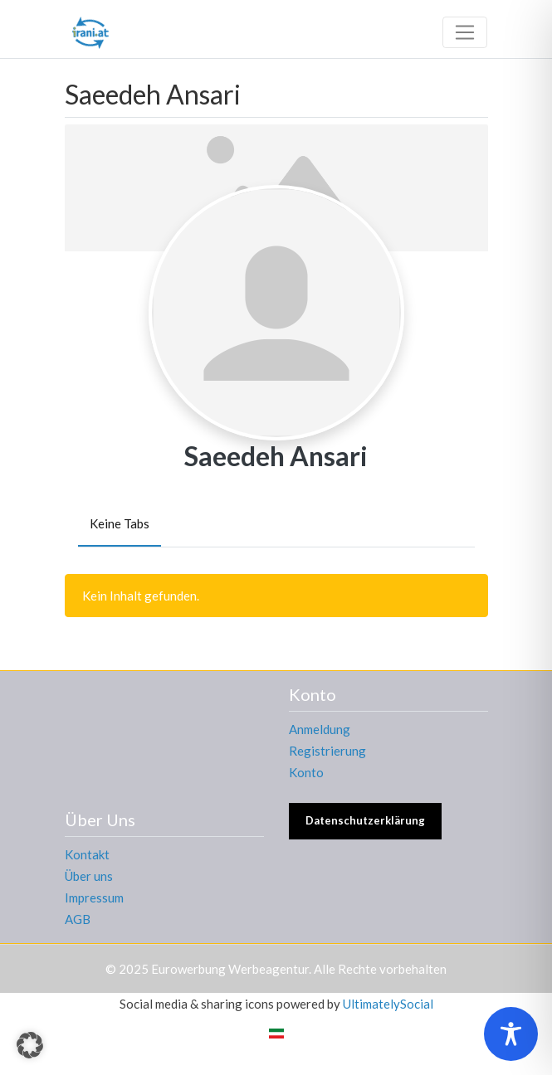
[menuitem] (276, 1032)
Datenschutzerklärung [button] (365, 820)
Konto (306, 772)
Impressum (94, 897)
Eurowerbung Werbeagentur (230, 968)
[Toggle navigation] (464, 32)
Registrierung (327, 750)
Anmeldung (319, 729)
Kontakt (87, 854)
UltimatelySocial (388, 1003)
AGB (77, 919)
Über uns (89, 875)
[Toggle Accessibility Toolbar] (511, 1034)
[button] (30, 1045)
